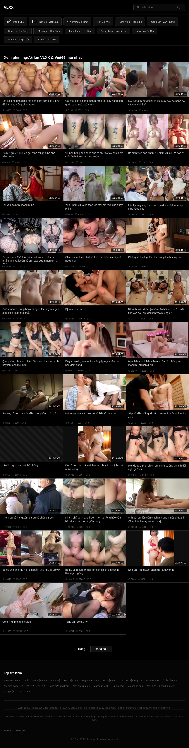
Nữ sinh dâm (11, 686)
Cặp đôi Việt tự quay (131, 680)
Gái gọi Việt (118, 686)
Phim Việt (55, 680)
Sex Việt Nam (39, 680)
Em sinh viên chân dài (33, 685)
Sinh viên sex (170, 680)
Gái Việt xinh (71, 680)
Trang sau (100, 648)
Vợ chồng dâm (135, 686)
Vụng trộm (9, 691)
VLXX (8, 7)
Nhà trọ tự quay (81, 686)
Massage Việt (101, 686)
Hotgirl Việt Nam (90, 680)
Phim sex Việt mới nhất (16, 680)
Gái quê (151, 685)
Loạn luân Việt (166, 686)
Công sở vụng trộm (59, 686)
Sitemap (8, 730)
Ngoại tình (24, 691)
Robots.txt (20, 730)
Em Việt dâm (109, 680)
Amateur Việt (152, 680)
